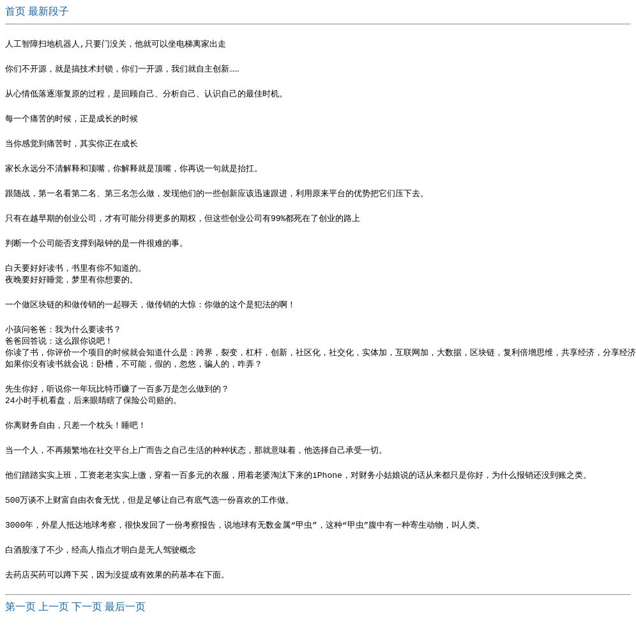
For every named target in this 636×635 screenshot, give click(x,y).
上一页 (53, 622)
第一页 (20, 622)
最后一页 (125, 622)
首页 (16, 11)
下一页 (87, 622)
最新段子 (48, 11)
